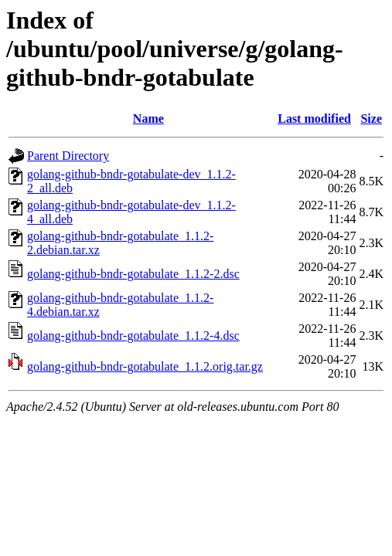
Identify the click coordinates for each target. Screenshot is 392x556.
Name (148, 118)
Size (371, 118)
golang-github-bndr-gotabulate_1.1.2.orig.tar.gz (145, 366)
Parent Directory (68, 155)
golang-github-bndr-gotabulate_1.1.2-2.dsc (133, 273)
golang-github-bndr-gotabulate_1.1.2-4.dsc (133, 335)
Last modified (314, 118)
